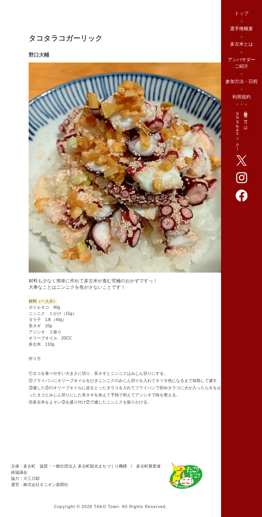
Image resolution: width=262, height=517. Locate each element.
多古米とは (241, 44)
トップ (241, 13)
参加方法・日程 (241, 81)
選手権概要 (241, 28)
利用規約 (241, 96)
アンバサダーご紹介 (241, 63)
